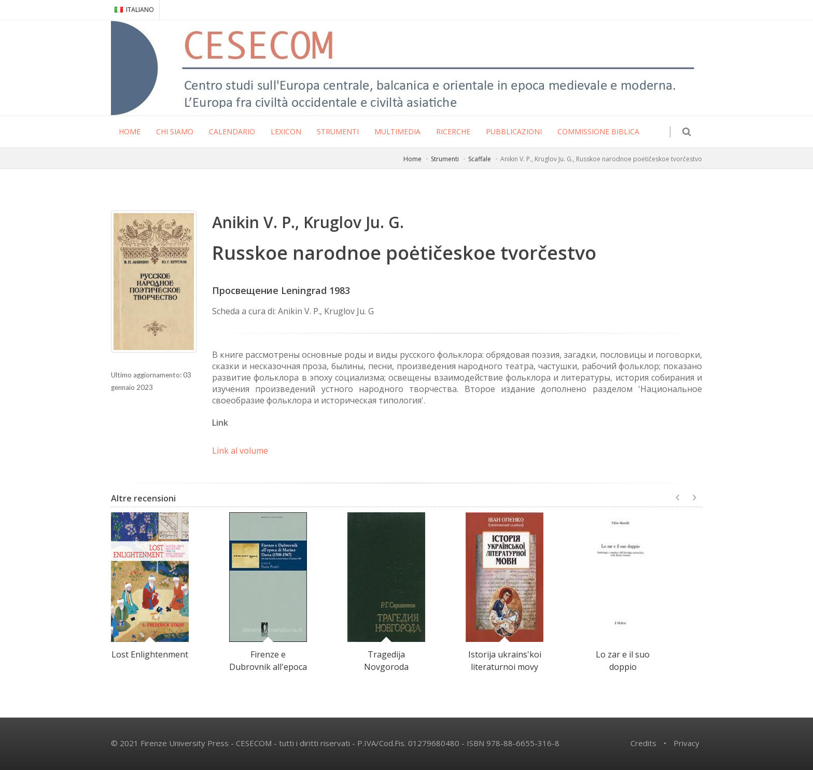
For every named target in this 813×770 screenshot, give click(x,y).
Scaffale (479, 159)
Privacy (686, 743)
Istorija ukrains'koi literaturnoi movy (504, 661)
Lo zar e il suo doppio (623, 661)
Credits (643, 743)
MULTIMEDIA (397, 131)
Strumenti (445, 159)
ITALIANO (134, 9)
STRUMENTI (338, 131)
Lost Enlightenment (149, 654)
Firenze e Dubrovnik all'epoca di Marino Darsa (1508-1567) (268, 673)
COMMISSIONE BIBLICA (598, 131)
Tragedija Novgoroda (386, 661)
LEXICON (286, 131)
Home (412, 159)
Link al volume (240, 450)
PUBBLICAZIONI (514, 131)
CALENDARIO (232, 131)
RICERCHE (453, 131)
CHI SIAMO (174, 131)
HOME (130, 131)
